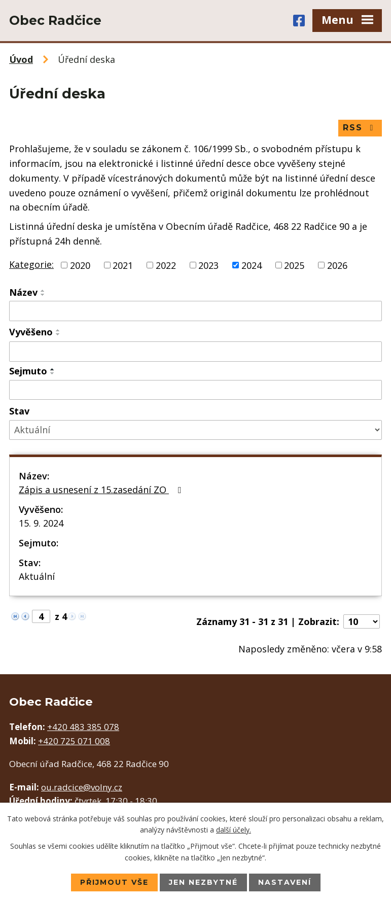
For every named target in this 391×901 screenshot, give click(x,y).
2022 (166, 265)
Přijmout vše (114, 882)
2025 (294, 265)
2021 (123, 265)
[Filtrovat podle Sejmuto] (195, 390)
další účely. (233, 830)
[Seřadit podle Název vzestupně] (43, 291)
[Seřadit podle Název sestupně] (43, 295)
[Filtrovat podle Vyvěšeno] (195, 351)
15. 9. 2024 (41, 523)
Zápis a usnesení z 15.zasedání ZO (102, 489)
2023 (208, 265)
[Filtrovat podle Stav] (195, 430)
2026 (337, 265)
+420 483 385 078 (83, 727)
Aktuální (37, 576)
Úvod (21, 59)
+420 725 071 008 (74, 741)
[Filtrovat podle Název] (195, 311)
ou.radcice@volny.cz (81, 787)
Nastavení (284, 882)
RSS (360, 127)
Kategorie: (31, 264)
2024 (251, 265)
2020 (80, 265)
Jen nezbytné (203, 882)
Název (23, 292)
